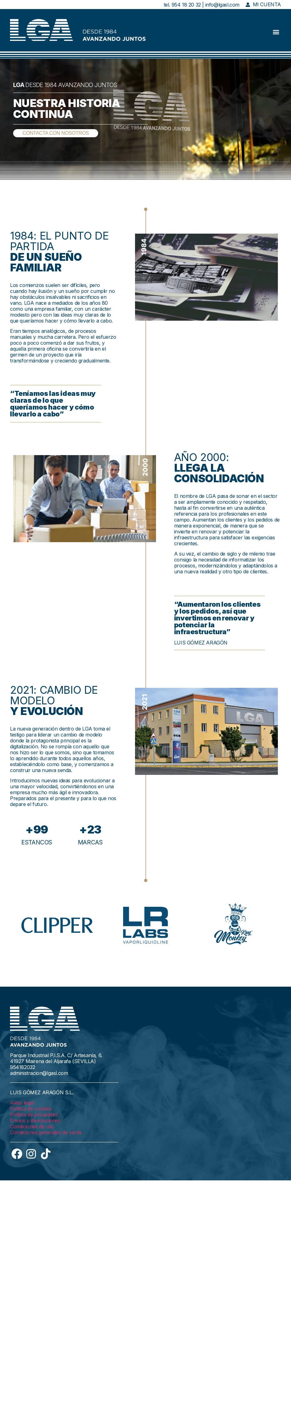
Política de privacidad (33, 1114)
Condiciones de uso (32, 1126)
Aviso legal (22, 1103)
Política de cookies (31, 1109)
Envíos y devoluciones (35, 1120)
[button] (276, 32)
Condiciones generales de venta (46, 1132)
